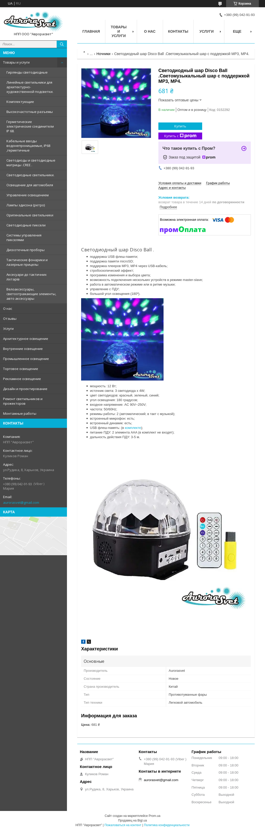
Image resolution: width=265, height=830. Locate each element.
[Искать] (62, 44)
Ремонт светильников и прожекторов (22, 401)
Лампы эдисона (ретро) (25, 205)
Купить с (180, 136)
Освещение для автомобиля (29, 185)
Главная (91, 31)
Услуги (8, 328)
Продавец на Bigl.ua (132, 820)
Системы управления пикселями (23, 237)
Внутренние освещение (23, 348)
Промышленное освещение (26, 358)
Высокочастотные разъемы (29, 111)
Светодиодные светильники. (30, 175)
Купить (180, 126)
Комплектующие (20, 101)
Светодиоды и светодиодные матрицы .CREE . (30, 162)
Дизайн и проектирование (25, 388)
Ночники (103, 54)
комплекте (133, 428)
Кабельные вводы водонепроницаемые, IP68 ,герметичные (28, 146)
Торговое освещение (20, 368)
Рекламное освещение (22, 378)
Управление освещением (27, 195)
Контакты (178, 31)
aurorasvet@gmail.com (21, 502)
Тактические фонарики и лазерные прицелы (27, 262)
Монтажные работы (19, 413)
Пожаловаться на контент (123, 825)
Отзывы (9, 318)
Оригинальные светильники (29, 215)
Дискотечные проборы (25, 250)
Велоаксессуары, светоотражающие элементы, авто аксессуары (31, 294)
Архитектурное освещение (25, 338)
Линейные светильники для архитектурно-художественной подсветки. (29, 87)
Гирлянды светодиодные (27, 72)
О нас (7, 308)
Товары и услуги (16, 62)
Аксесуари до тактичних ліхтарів (26, 276)
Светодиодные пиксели (26, 225)
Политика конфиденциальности (167, 825)
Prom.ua (154, 816)
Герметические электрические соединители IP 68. (30, 126)
